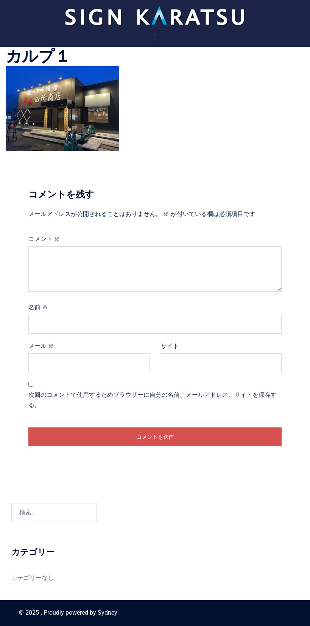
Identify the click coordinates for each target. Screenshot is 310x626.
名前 (38, 307)
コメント (44, 238)
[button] (155, 37)
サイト (170, 346)
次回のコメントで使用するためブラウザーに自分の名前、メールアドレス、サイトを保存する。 (152, 400)
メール (41, 346)
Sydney (107, 612)
